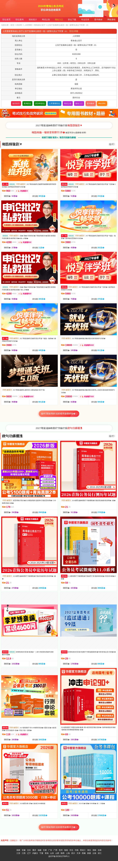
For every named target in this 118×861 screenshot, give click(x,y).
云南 (94, 853)
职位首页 (6, 19)
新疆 (89, 853)
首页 (12, 25)
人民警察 (28, 25)
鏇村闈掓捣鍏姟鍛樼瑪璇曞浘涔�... (59, 827)
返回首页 (16, 103)
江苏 (18, 853)
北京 (29, 850)
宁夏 (41, 853)
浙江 (99, 853)
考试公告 (46, 19)
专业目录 (85, 19)
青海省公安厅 (39, 25)
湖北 (89, 850)
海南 (66, 850)
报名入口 (59, 19)
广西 (55, 850)
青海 (47, 853)
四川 (73, 853)
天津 (78, 853)
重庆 (34, 850)
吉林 (99, 850)
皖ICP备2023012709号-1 (59, 856)
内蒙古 (35, 853)
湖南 (94, 850)
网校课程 (111, 19)
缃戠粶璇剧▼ (12, 144)
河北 (71, 850)
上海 (68, 853)
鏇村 (112, 144)
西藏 (84, 853)
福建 (39, 850)
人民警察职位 (54, 103)
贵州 (61, 850)
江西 (24, 853)
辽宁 (29, 853)
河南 (76, 850)
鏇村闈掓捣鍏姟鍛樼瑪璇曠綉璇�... (59, 413)
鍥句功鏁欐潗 (12, 436)
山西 (57, 853)
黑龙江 (83, 850)
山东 (52, 853)
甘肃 (45, 850)
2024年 (19, 25)
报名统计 (33, 19)
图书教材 (98, 19)
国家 (18, 850)
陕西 (62, 853)
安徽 (24, 850)
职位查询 (20, 19)
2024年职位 (40, 103)
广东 (50, 850)
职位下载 (72, 19)
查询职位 (27, 103)
